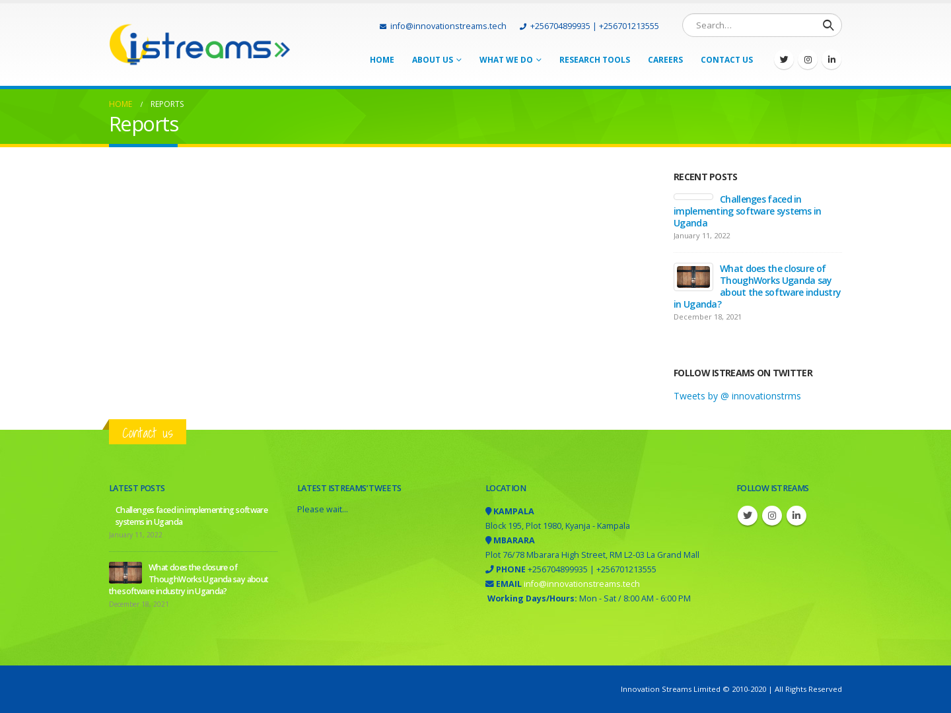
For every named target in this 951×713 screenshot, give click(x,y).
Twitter (747, 516)
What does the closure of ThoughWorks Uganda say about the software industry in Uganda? (757, 286)
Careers (665, 59)
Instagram (772, 516)
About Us (432, 59)
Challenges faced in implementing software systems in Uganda (748, 211)
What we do (506, 59)
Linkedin (796, 516)
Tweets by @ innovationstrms (737, 396)
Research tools (594, 59)
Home (382, 59)
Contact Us (727, 59)
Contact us (147, 433)
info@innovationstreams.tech (443, 26)
